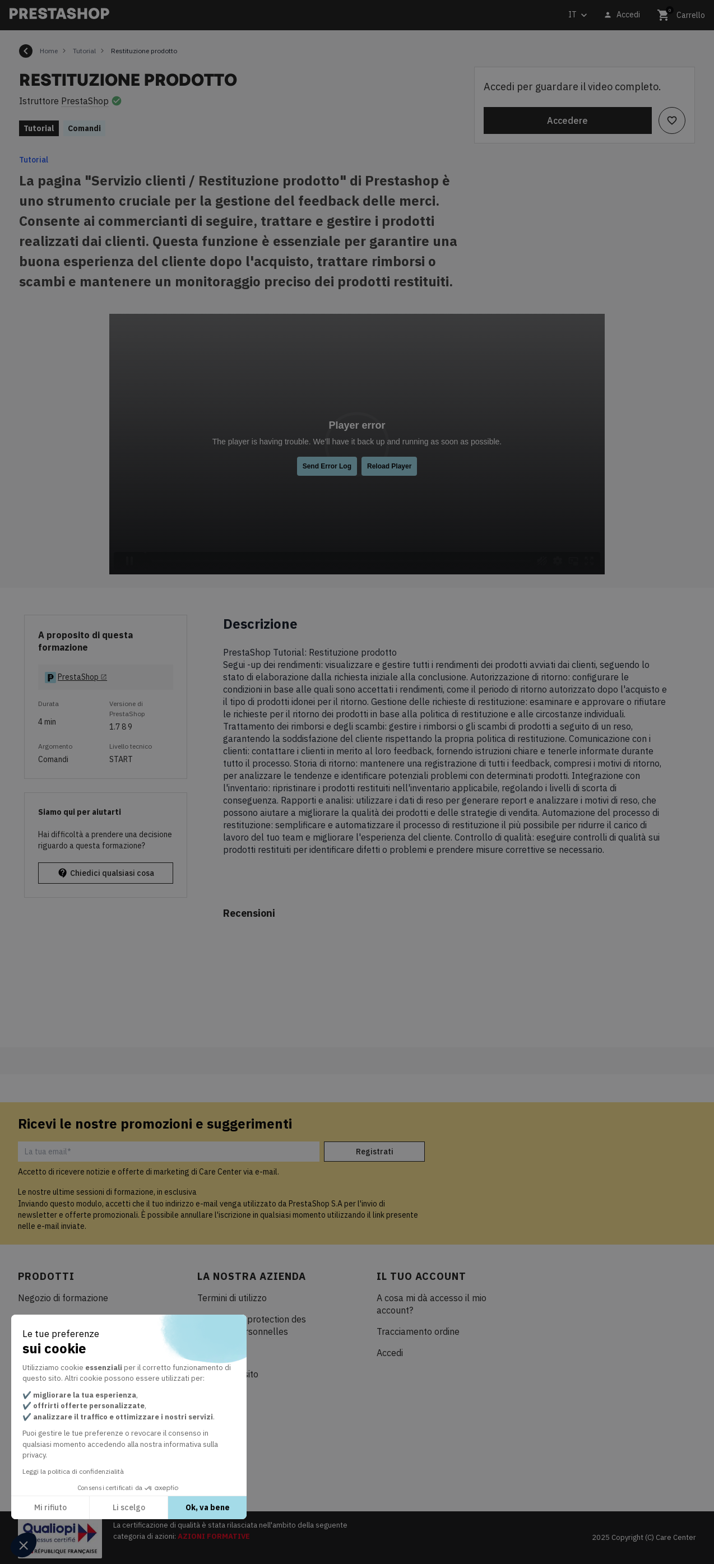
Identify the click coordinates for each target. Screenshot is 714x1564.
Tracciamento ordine (418, 1331)
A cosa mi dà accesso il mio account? (431, 1304)
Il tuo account (421, 1276)
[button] (23, 1544)
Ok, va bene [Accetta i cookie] (208, 1507)
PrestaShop (85, 100)
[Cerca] (243, 15)
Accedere (567, 120)
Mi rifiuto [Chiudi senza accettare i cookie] (50, 1507)
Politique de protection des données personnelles (251, 1325)
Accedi (390, 1352)
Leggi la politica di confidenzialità (73, 1471)
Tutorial (33, 160)
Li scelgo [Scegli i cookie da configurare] (129, 1507)
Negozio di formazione (63, 1297)
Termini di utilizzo (232, 1297)
